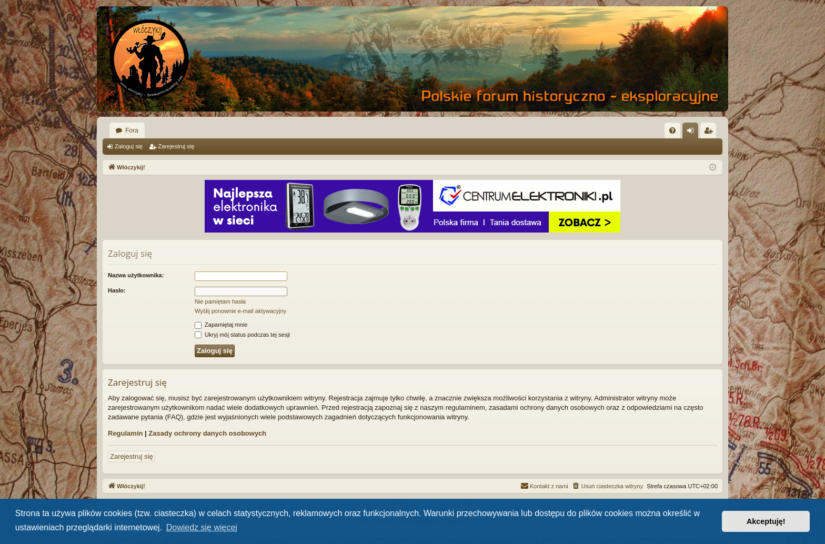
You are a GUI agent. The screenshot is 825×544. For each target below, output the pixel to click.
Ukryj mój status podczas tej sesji (242, 334)
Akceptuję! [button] (766, 521)
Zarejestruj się (176, 146)
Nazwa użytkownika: (136, 275)
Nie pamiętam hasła (220, 301)
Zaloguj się (129, 146)
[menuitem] (672, 130)
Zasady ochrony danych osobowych (207, 433)
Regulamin (125, 433)
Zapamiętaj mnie (221, 324)
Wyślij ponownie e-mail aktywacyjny (240, 311)
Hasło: (117, 290)
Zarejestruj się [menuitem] (710, 132)
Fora (131, 130)
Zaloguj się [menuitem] (692, 132)
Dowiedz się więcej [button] (201, 527)
